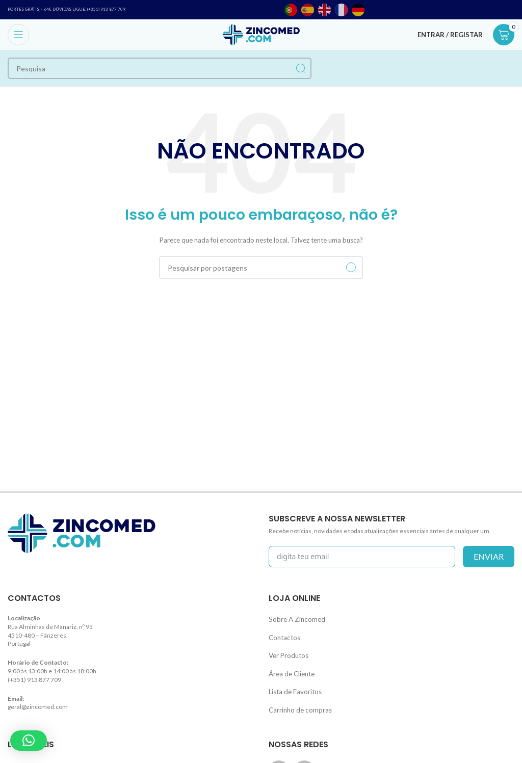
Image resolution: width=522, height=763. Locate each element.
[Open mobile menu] (18, 34)
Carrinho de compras (297, 699)
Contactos (283, 634)
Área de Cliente (290, 666)
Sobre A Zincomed (294, 618)
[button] (28, 740)
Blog (14, 753)
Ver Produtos (287, 650)
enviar (489, 556)
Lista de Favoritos (293, 683)
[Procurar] (159, 68)
